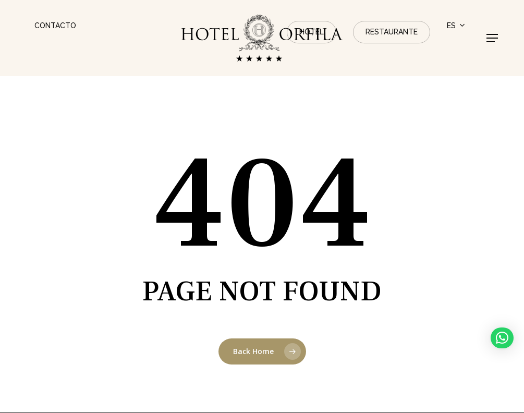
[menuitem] (456, 26)
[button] (492, 38)
